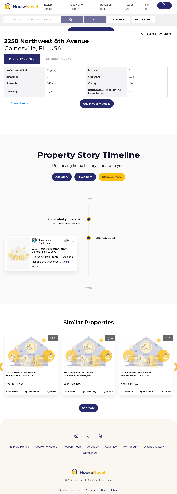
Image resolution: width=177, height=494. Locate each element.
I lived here (85, 177)
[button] (164, 34)
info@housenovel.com (69, 490)
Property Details (21, 58)
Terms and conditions (96, 490)
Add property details (96, 103)
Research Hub (106, 6)
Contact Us (90, 452)
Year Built (118, 19)
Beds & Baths (143, 19)
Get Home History (76, 6)
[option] (31, 365)
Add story (61, 177)
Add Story (33, 391)
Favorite (150, 33)
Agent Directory (154, 446)
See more (88, 408)
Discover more (112, 177)
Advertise (111, 446)
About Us (129, 6)
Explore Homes (48, 6)
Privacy (115, 490)
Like (70, 241)
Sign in (147, 6)
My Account (130, 446)
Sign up (164, 5)
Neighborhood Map (60, 58)
